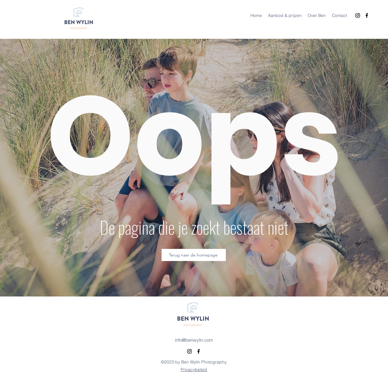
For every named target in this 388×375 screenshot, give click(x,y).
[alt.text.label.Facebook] (367, 15)
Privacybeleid (194, 369)
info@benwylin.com (194, 340)
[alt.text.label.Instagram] (358, 15)
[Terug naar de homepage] (194, 255)
